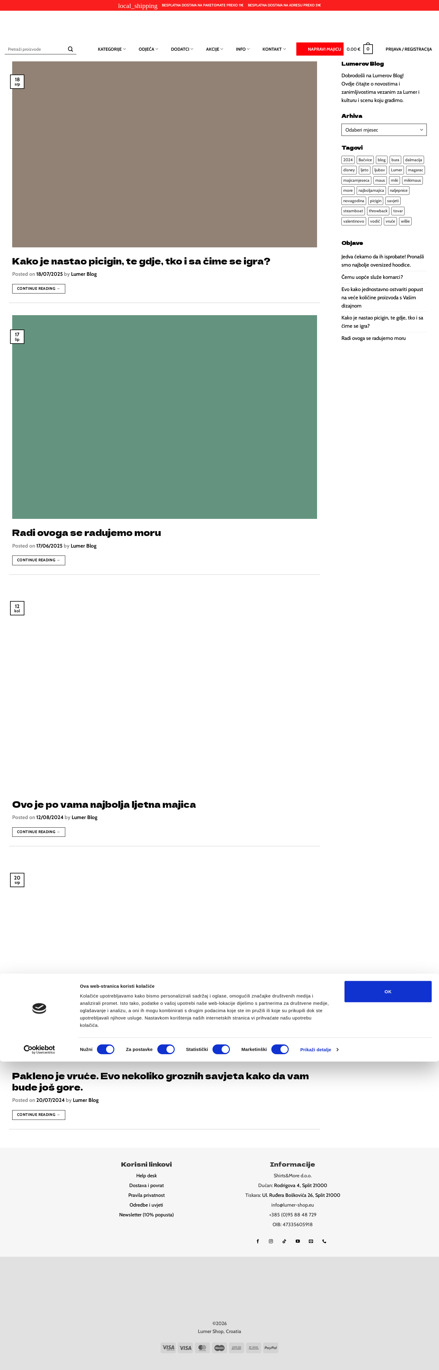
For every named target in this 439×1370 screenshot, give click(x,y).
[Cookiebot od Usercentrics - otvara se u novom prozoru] (39, 1358)
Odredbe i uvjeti (146, 1205)
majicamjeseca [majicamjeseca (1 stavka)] (356, 180)
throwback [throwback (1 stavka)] (378, 210)
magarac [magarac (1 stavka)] (415, 169)
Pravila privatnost (146, 1195)
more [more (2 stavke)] (348, 190)
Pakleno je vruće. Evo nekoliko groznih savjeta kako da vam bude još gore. (160, 1081)
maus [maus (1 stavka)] (380, 180)
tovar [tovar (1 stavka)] (398, 210)
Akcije (214, 49)
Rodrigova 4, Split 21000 (300, 1185)
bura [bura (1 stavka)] (395, 159)
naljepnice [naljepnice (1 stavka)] (399, 190)
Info (243, 49)
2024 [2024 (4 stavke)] (348, 159)
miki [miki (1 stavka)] (394, 180)
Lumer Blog (84, 274)
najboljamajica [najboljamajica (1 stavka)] (371, 190)
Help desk (146, 1176)
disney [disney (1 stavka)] (349, 169)
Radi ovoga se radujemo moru (86, 532)
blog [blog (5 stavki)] (382, 159)
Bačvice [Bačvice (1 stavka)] (365, 159)
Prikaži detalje (315, 1358)
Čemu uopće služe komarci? (372, 277)
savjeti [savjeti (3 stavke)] (393, 200)
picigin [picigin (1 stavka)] (375, 200)
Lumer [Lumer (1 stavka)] (396, 169)
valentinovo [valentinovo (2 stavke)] (353, 221)
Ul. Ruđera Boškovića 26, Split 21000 (301, 1195)
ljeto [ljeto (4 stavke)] (365, 169)
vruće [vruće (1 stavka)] (390, 221)
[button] (359, 49)
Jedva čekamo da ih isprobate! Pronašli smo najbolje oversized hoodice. (382, 260)
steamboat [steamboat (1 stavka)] (353, 210)
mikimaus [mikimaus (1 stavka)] (412, 180)
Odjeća (148, 49)
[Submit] (70, 49)
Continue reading (38, 289)
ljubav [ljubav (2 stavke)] (379, 169)
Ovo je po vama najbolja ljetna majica (104, 804)
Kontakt (274, 49)
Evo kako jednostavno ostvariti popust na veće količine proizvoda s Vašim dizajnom (382, 297)
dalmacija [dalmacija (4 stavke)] (413, 159)
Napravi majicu (320, 49)
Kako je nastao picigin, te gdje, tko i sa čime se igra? (141, 260)
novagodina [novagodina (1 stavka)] (353, 200)
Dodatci (182, 49)
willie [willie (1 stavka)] (405, 221)
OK (387, 1299)
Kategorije (112, 49)
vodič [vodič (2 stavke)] (375, 221)
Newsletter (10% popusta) (146, 1215)
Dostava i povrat (146, 1185)
